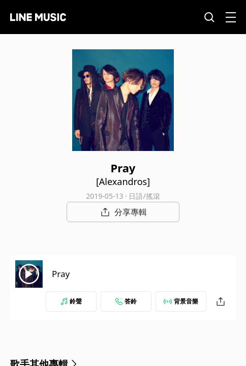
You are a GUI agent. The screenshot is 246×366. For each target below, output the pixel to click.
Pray (61, 274)
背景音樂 (181, 301)
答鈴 (126, 301)
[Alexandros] (123, 181)
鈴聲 (71, 301)
